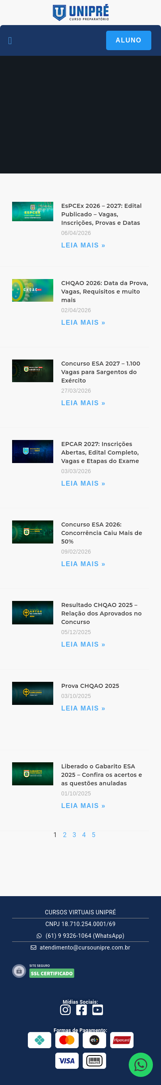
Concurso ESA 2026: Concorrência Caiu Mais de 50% (101, 533)
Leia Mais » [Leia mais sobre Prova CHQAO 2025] (83, 708)
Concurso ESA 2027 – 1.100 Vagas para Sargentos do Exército (100, 372)
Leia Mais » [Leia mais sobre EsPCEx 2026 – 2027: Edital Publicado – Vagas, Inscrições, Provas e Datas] (83, 245)
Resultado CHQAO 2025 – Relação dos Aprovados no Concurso (101, 613)
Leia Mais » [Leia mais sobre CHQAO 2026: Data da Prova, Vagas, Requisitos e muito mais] (83, 322)
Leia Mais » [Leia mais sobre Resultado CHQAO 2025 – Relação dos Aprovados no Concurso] (83, 644)
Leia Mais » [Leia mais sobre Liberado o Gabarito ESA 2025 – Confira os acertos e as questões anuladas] (83, 805)
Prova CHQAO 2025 (90, 685)
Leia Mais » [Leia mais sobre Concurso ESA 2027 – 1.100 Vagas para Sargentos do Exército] (83, 403)
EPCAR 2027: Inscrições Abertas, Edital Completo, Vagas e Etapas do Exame (100, 452)
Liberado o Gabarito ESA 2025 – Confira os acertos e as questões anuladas (101, 775)
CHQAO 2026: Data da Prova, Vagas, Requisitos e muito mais (104, 291)
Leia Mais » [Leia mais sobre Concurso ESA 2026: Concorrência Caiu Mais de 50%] (83, 563)
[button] (10, 40)
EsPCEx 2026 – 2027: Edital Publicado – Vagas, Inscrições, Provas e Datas (101, 214)
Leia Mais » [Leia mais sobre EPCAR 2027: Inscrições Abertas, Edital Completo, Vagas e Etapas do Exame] (83, 483)
